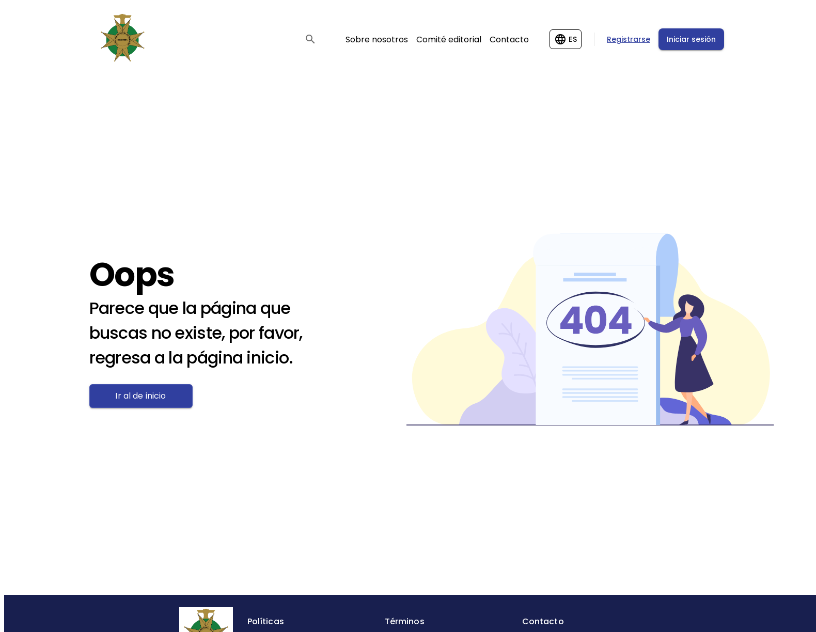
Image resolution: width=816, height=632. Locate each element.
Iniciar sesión (691, 39)
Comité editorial (448, 39)
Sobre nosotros (377, 39)
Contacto (509, 39)
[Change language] (566, 39)
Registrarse (628, 39)
